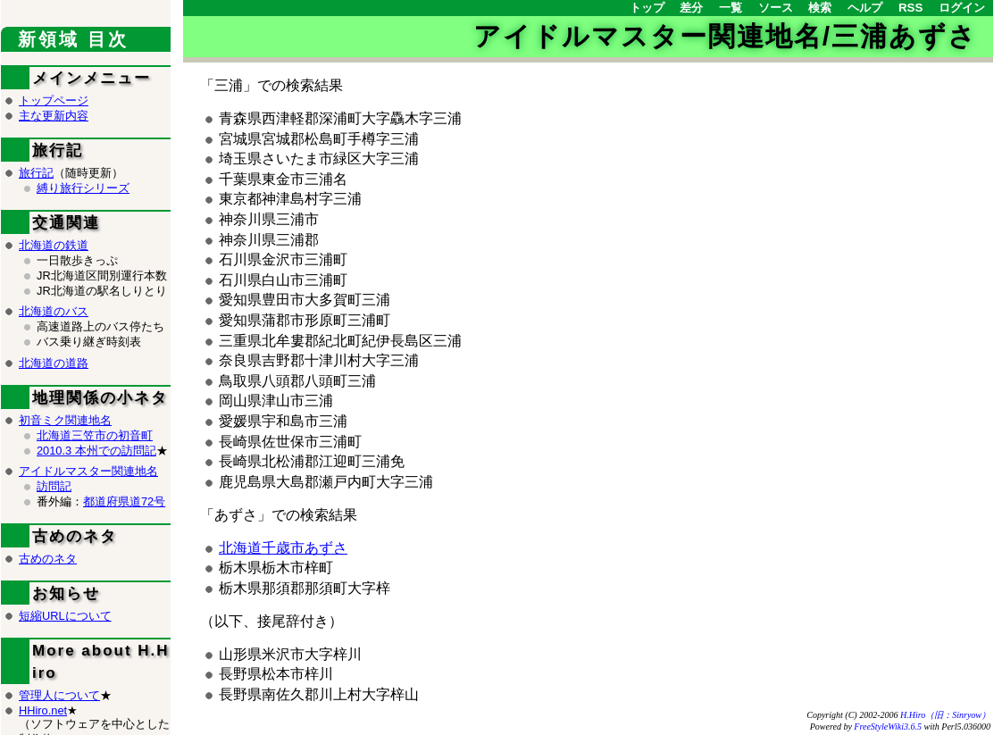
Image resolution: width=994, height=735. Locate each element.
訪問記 (54, 486)
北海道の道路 (53, 363)
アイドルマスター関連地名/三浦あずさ (725, 36)
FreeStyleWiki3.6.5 (888, 726)
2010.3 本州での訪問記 (96, 450)
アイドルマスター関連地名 (88, 471)
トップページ (53, 100)
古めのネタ (48, 558)
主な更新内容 (53, 115)
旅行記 (36, 173)
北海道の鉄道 (53, 245)
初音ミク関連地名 (65, 420)
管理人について (59, 695)
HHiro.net (43, 710)
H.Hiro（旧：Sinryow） (945, 715)
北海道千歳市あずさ (283, 547)
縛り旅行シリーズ (83, 188)
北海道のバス (53, 311)
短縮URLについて (65, 615)
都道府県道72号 (124, 501)
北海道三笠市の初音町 (95, 435)
